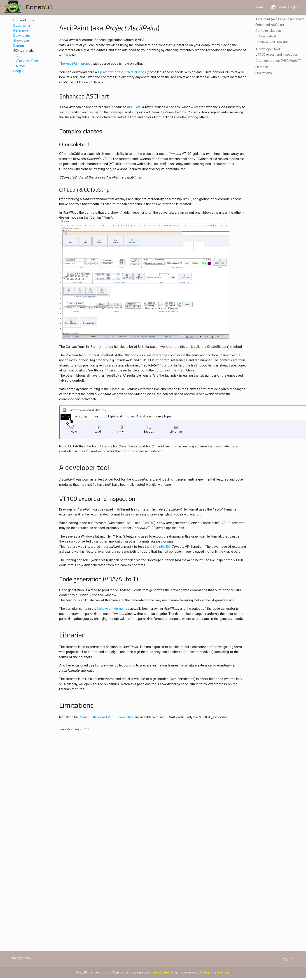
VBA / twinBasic (28, 61)
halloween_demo (110, 609)
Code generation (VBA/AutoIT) (278, 61)
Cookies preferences (214, 972)
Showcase (21, 41)
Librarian (261, 67)
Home (259, 7)
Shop (17, 71)
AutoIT (21, 66)
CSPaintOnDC (160, 547)
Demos (18, 46)
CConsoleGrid (265, 36)
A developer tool (267, 49)
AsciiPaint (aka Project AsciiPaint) (280, 19)
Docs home (21, 25)
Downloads (21, 36)
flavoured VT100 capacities (106, 717)
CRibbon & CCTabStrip (272, 42)
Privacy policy (21, 958)
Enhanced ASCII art (269, 25)
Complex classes (268, 31)
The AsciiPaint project (75, 64)
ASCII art (133, 107)
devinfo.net (160, 972)
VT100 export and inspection (276, 55)
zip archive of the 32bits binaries (122, 72)
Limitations (263, 73)
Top (289, 960)
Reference (21, 30)
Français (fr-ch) (287, 7)
